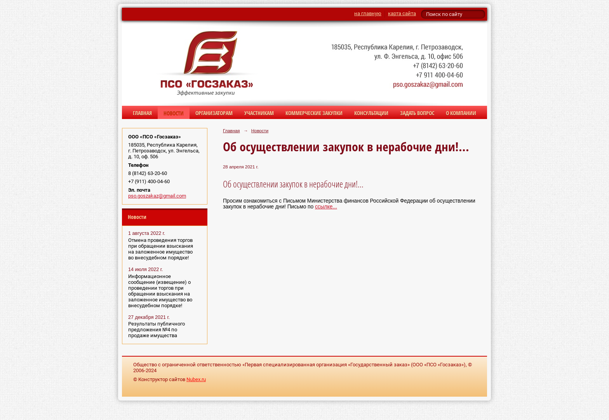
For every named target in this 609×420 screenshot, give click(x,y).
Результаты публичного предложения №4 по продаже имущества (156, 329)
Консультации (371, 113)
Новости (174, 113)
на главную (367, 13)
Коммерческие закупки (314, 113)
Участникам (259, 113)
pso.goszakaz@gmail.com (157, 196)
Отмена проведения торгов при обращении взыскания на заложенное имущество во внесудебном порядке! (160, 249)
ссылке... (326, 207)
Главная (142, 113)
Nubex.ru (196, 379)
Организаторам (214, 113)
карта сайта (402, 13)
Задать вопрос (417, 113)
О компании (461, 113)
